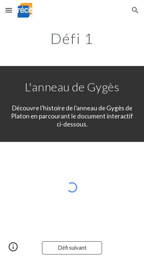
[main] (72, 38)
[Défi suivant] (71, 247)
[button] (9, 10)
